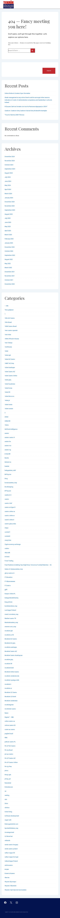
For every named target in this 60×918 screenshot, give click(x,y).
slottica (7, 807)
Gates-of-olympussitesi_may (14, 569)
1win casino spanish (11, 330)
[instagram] (17, 902)
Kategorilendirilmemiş (11, 598)
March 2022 (8, 267)
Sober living (8, 812)
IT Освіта (8, 585)
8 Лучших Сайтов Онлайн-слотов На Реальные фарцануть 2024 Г (26, 106)
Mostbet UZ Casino (11, 692)
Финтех (7, 877)
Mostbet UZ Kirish (10, 696)
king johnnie (8, 602)
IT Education (8, 577)
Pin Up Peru (8, 766)
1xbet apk (8, 355)
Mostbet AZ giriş (10, 643)
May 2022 (8, 263)
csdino (7, 548)
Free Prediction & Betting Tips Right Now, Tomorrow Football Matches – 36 (28, 565)
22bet (6, 417)
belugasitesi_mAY (10, 470)
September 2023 (10, 210)
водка (7, 869)
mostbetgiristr (9, 705)
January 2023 (9, 243)
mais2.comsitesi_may (11, 614)
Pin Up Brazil (8, 750)
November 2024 (10, 160)
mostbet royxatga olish (12, 680)
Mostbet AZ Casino (11, 639)
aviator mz (8, 445)
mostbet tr (8, 684)
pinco (6, 770)
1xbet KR (7, 392)
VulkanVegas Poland (11, 861)
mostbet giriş (9, 659)
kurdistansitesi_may (11, 606)
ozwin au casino (10, 729)
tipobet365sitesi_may (11, 828)
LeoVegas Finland (10, 610)
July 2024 (8, 177)
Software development (12, 816)
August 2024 (9, 173)
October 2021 (9, 280)
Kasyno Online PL (10, 593)
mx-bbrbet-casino (10, 709)
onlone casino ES (10, 725)
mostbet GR (8, 663)
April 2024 (8, 189)
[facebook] (5, 902)
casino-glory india (10, 524)
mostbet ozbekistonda (12, 676)
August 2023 (9, 214)
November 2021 (10, 276)
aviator (7, 433)
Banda (7, 458)
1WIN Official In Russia (12, 339)
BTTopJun (8, 491)
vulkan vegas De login (11, 857)
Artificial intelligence (11, 429)
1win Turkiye (8, 343)
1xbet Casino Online (11, 375)
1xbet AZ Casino (10, 359)
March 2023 (8, 234)
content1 (7, 532)
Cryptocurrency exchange (13, 544)
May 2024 (8, 185)
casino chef (8, 503)
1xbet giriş (8, 380)
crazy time (8, 540)
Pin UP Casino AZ (10, 758)
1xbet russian (9, 408)
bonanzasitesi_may (11, 482)
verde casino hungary (11, 844)
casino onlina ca (10, 511)
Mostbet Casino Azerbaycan (13, 655)
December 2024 (10, 156)
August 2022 (9, 259)
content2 (7, 536)
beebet (7, 466)
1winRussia (8, 347)
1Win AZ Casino (10, 318)
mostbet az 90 (9, 635)
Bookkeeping (9, 487)
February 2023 (9, 239)
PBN (6, 737)
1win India (8, 334)
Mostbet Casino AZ (11, 651)
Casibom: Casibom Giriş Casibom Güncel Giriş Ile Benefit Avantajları (26, 110)
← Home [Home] (21, 43)
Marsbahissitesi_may (11, 622)
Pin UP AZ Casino (10, 746)
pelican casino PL (10, 742)
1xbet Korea (8, 388)
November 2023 (10, 206)
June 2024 (8, 181)
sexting (7, 795)
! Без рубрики (9, 310)
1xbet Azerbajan (10, 367)
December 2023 (10, 202)
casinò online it (9, 520)
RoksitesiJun (9, 787)
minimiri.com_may (10, 626)
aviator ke (8, 441)
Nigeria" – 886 (9, 717)
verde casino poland (11, 849)
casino (7, 499)
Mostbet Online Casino (12, 672)
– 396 (6, 306)
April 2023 (8, 230)
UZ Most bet (8, 836)
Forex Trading (9, 561)
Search (7, 66)
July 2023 (8, 218)
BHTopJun (8, 474)
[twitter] (11, 902)
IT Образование (10, 581)
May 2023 (8, 226)
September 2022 (10, 255)
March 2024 (8, 193)
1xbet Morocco (9, 396)
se (5, 791)
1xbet (6, 351)
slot (6, 799)
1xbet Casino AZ (10, 371)
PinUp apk (8, 774)
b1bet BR (7, 454)
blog (6, 478)
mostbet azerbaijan (11, 647)
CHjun (6, 528)
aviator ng (8, 450)
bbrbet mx (8, 462)
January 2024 (9, 198)
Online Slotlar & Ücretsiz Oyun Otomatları (17, 93)
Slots (6, 803)
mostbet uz (8, 688)
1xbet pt (7, 400)
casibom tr (8, 495)
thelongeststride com (11, 824)
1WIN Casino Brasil (11, 326)
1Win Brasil (8, 322)
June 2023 (8, 222)
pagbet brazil (9, 733)
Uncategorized (9, 832)
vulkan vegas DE (10, 853)
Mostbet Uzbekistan (11, 700)
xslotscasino (9, 865)
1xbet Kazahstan (10, 384)
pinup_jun (8, 779)
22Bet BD (7, 421)
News (6, 713)
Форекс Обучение (10, 886)
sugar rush (8, 820)
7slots (7, 425)
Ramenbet (8, 783)
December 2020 (10, 284)
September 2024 (10, 169)
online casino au (10, 721)
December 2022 (10, 247)
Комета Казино (10, 873)
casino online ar (10, 515)
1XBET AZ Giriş (9, 363)
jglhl (6, 589)
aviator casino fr (10, 437)
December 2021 (10, 272)
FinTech (7, 556)
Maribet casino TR (10, 618)
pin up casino (9, 754)
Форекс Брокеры (10, 881)
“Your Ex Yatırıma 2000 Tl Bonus (14, 115)
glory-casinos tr (9, 573)
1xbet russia (8, 404)
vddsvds (7, 840)
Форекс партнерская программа (15, 890)
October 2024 (9, 165)
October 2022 (9, 251)
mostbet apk (9, 631)
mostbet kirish (9, 668)
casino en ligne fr (10, 507)
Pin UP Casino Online (11, 762)
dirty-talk (7, 552)
